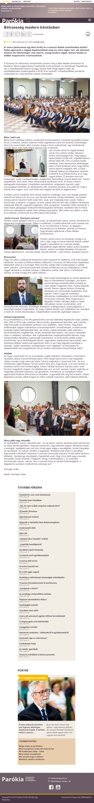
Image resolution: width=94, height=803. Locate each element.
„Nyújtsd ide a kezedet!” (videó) (33, 539)
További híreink (30, 487)
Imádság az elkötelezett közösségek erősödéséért (42, 577)
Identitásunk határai (29, 517)
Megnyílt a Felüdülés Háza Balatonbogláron (39, 522)
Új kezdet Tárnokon (28, 511)
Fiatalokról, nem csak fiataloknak (34, 495)
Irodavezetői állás (27, 528)
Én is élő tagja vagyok (29, 572)
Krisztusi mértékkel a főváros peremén (37, 654)
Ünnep (8, 42)
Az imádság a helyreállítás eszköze (35, 594)
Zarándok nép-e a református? (33, 638)
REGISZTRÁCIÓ (86, 1)
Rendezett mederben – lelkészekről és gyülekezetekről (44, 632)
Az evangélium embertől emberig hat (37, 749)
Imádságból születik (28, 605)
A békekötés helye (27, 643)
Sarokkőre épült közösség (31, 550)
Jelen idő (23, 533)
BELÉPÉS (77, 1)
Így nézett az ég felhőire (31, 746)
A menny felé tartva (28, 561)
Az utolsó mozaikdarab (31, 754)
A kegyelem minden (28, 627)
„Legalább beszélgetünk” (30, 544)
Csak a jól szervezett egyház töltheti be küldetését (42, 616)
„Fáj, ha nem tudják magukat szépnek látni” (39, 506)
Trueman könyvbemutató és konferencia (38, 583)
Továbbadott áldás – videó (32, 751)
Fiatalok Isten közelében (30, 500)
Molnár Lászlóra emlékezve (33, 759)
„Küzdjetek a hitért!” (28, 588)
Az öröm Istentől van (29, 566)
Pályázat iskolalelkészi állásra (33, 599)
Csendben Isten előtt (28, 610)
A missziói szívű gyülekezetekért (34, 555)
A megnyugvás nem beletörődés (34, 621)
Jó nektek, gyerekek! (28, 649)
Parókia (12, 20)
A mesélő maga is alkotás (32, 757)
